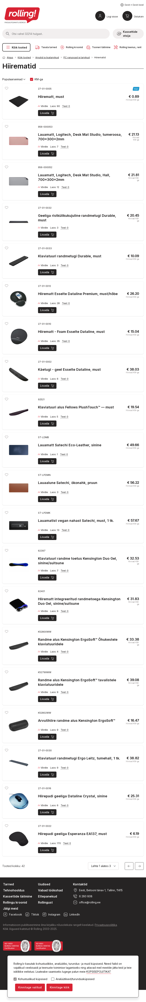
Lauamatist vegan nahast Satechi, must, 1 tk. (76, 521)
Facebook (12, 914)
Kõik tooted (16, 47)
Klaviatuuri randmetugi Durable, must (69, 256)
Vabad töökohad (50, 890)
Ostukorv (139, 16)
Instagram (51, 914)
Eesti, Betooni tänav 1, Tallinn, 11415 (98, 890)
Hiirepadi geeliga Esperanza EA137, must (72, 834)
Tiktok (32, 914)
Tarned (8, 884)
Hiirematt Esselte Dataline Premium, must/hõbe (78, 294)
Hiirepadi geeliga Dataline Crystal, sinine (72, 796)
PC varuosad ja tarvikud (76, 57)
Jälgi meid (10, 908)
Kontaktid (80, 884)
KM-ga (39, 79)
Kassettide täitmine (17, 896)
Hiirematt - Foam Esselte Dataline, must (71, 332)
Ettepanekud (47, 896)
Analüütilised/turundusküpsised (75, 979)
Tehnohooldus (14, 890)
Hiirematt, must (51, 97)
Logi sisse (112, 16)
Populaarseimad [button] (13, 79)
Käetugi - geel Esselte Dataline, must (69, 369)
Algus (10, 57)
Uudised (44, 884)
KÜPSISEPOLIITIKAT (98, 971)
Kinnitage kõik (59, 987)
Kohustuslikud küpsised (32, 979)
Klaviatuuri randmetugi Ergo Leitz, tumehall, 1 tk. (79, 758)
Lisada (47, 113)
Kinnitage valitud (30, 987)
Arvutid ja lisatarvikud (47, 57)
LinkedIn (71, 914)
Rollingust (45, 902)
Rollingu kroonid (15, 902)
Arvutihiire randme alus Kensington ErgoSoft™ (76, 721)
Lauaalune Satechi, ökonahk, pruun (67, 483)
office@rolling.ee (87, 902)
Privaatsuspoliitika (106, 924)
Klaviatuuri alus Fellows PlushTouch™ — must (76, 407)
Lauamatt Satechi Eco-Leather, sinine (69, 445)
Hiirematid (100, 57)
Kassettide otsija (127, 33)
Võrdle (43, 106)
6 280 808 (82, 896)
